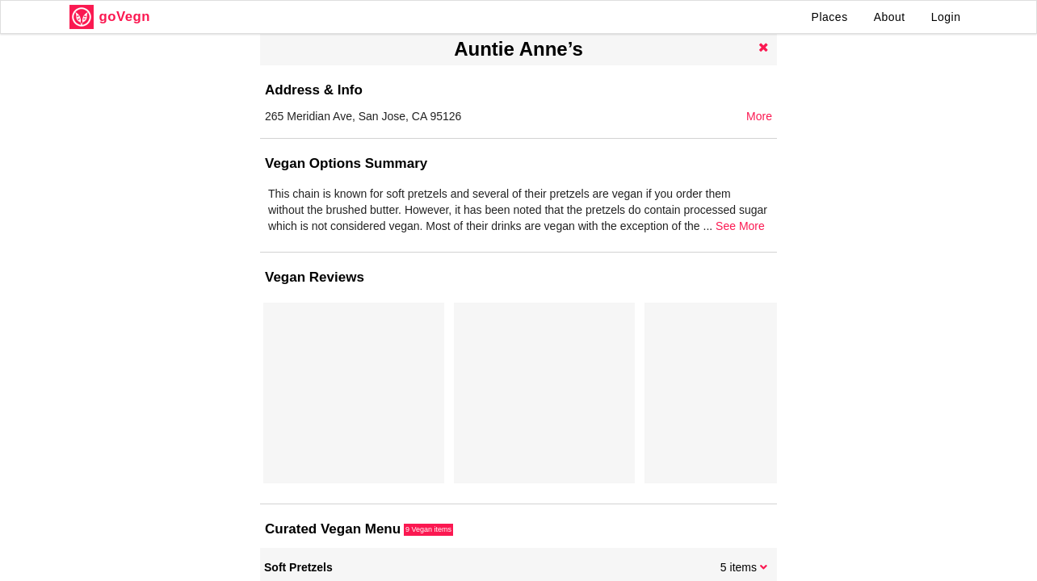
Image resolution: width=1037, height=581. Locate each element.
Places (830, 16)
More (759, 116)
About (889, 16)
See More (740, 225)
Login (946, 16)
